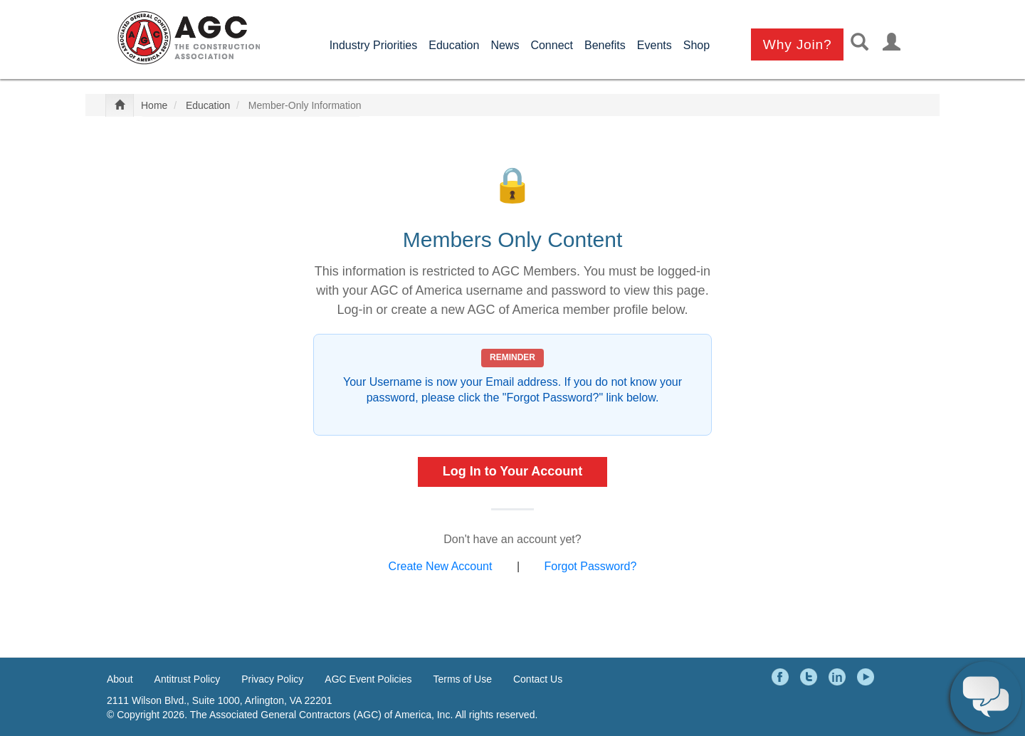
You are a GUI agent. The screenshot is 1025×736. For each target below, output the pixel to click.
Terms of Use (462, 679)
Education (454, 45)
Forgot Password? (591, 566)
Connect (551, 45)
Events (654, 45)
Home (154, 105)
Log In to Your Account (513, 471)
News (504, 45)
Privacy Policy (272, 679)
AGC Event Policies (368, 679)
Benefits (605, 45)
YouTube (867, 676)
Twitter (810, 676)
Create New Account (441, 566)
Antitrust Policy (187, 679)
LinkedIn (839, 676)
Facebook (782, 676)
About (120, 679)
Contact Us (537, 679)
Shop (696, 45)
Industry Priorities (374, 45)
